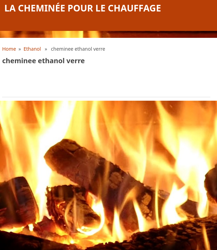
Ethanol (32, 48)
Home (9, 48)
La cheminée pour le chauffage (83, 8)
